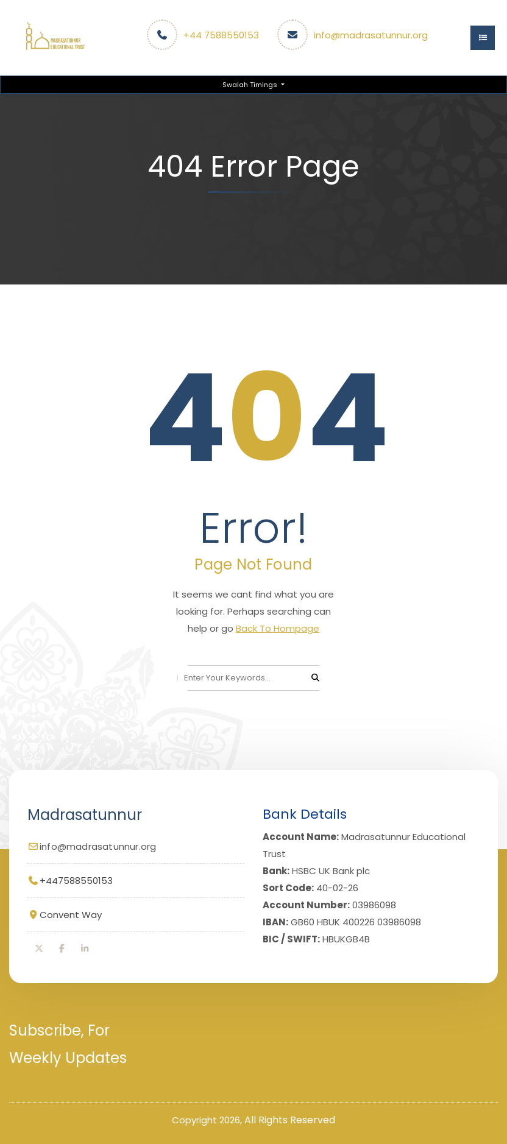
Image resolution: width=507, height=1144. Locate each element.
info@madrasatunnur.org (371, 35)
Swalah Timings (250, 85)
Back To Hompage (277, 628)
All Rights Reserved (289, 1120)
